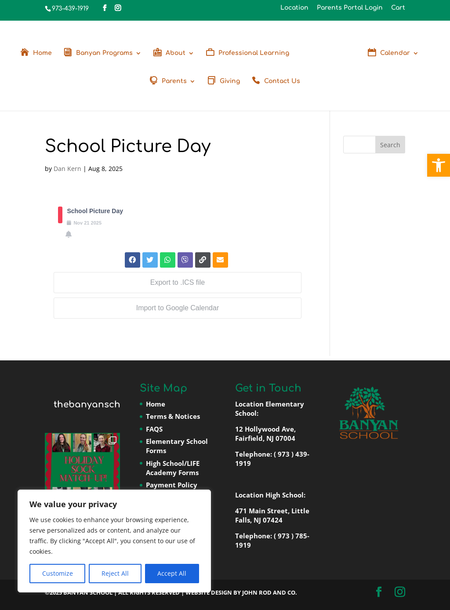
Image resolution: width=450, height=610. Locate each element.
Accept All (171, 573)
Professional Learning (253, 53)
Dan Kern (67, 168)
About (175, 53)
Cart (398, 8)
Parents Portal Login (350, 8)
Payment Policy (171, 484)
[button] (438, 165)
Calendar (395, 53)
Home (42, 53)
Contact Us (282, 81)
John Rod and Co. (269, 592)
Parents (174, 81)
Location (294, 8)
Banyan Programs (104, 53)
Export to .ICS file (177, 282)
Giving (230, 81)
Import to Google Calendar (177, 308)
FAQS (154, 429)
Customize (57, 573)
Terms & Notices (173, 416)
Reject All (115, 573)
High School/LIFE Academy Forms (173, 468)
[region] (114, 541)
